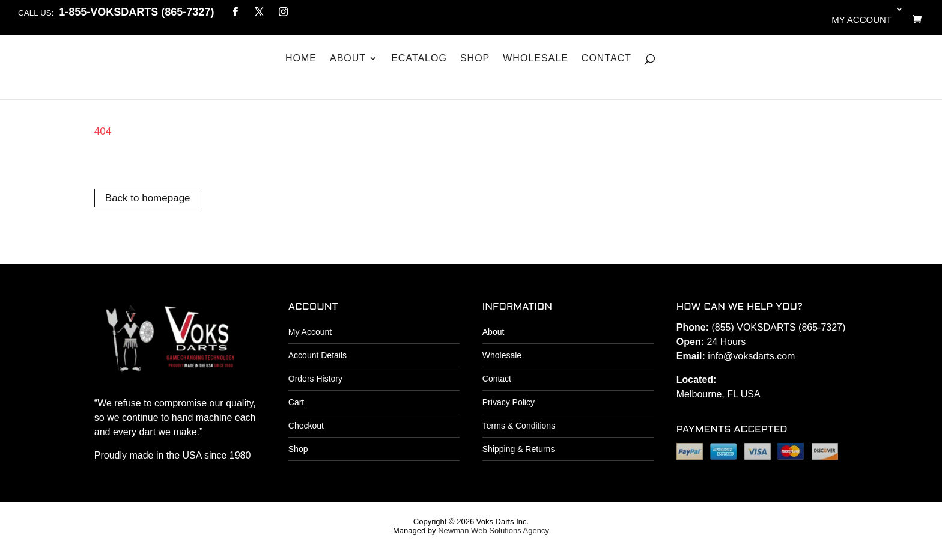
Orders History (315, 379)
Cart (296, 402)
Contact (606, 58)
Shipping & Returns (518, 449)
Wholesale (535, 58)
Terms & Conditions (518, 425)
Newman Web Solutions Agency (493, 530)
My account (861, 19)
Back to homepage (147, 198)
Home (301, 58)
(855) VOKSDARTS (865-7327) (778, 327)
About (348, 58)
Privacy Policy (508, 402)
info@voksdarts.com (751, 356)
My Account (310, 332)
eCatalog (419, 58)
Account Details (317, 355)
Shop (475, 58)
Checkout (306, 425)
